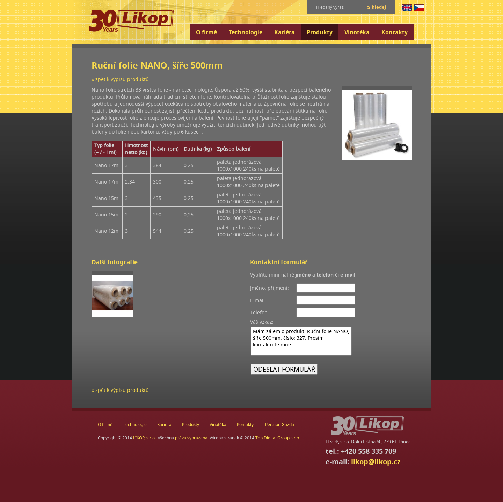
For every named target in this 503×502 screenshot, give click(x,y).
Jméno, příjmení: (269, 288)
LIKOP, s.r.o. (144, 438)
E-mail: (258, 300)
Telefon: (259, 312)
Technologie (245, 32)
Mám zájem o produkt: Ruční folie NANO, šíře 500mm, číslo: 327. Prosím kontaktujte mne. (301, 341)
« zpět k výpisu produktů (120, 79)
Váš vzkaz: (262, 321)
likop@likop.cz (376, 461)
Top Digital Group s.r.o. (277, 438)
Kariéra (284, 32)
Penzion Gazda (279, 425)
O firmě (206, 32)
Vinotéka (357, 32)
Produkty (320, 32)
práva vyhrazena (191, 438)
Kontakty (394, 32)
